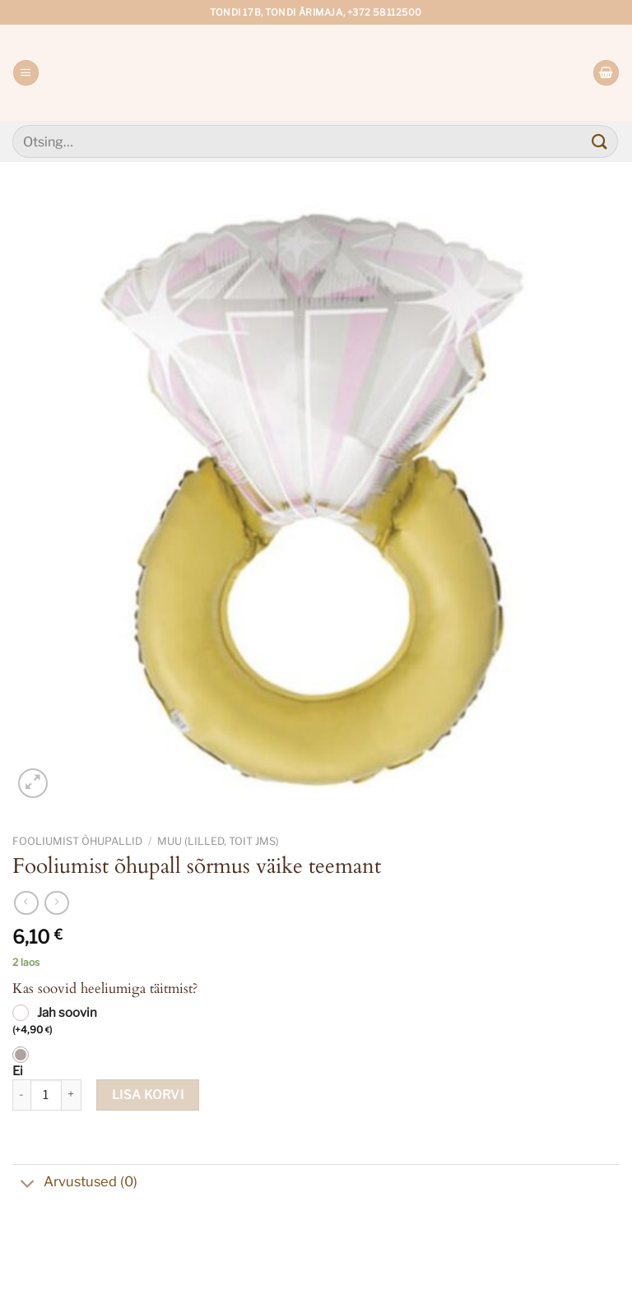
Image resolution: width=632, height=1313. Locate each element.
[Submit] (599, 141)
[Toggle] (27, 1184)
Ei (17, 1071)
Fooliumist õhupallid (77, 841)
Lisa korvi (148, 1094)
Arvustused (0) (74, 1182)
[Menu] (25, 73)
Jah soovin (54, 1021)
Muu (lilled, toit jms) (218, 841)
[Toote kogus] (46, 1095)
